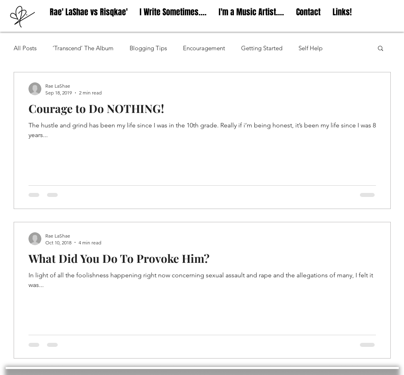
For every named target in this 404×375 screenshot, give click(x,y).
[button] (380, 49)
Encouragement (204, 48)
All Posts (25, 48)
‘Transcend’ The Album (83, 48)
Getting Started (261, 48)
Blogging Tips (148, 48)
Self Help (310, 48)
